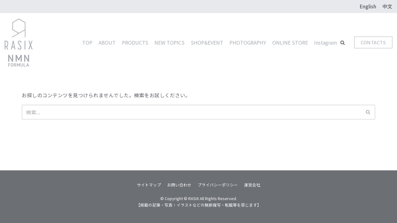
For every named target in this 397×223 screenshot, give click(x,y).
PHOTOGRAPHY (248, 42)
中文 (387, 6)
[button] (342, 42)
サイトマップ (149, 185)
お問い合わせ (179, 185)
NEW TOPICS (169, 42)
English (367, 6)
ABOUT (107, 42)
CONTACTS (373, 42)
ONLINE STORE (290, 42)
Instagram (325, 42)
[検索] (191, 112)
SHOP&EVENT (207, 42)
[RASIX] (19, 43)
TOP (87, 42)
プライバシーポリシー (218, 185)
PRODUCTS (135, 42)
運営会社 (252, 185)
